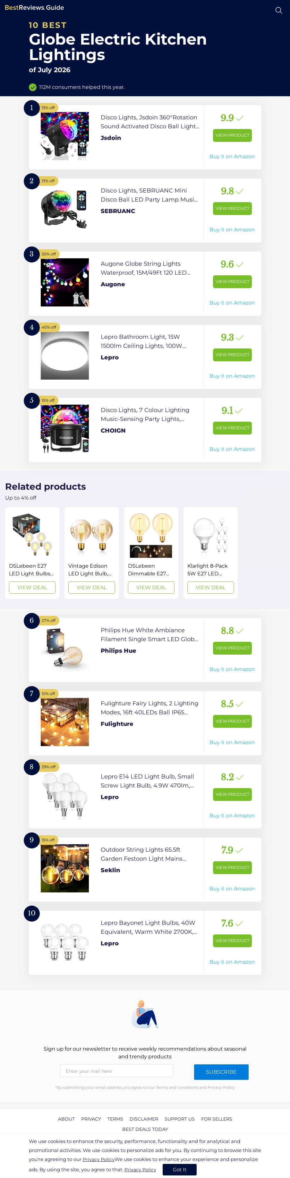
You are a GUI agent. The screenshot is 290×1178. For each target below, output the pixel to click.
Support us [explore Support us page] (180, 1119)
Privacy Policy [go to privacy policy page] (99, 1159)
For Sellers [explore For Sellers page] (216, 1119)
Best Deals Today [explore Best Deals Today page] (145, 1129)
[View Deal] (32, 553)
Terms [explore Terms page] (115, 1119)
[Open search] (279, 10)
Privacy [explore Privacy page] (91, 1119)
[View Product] (145, 137)
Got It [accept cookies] (179, 1169)
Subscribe (221, 1072)
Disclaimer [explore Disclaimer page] (144, 1119)
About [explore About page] (66, 1119)
